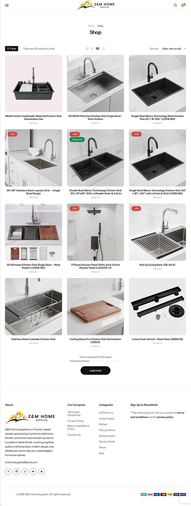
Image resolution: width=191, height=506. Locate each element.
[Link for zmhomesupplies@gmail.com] (21, 462)
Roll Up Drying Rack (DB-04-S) (158, 264)
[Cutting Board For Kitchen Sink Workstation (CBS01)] (95, 306)
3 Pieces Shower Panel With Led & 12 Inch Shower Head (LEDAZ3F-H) (95, 266)
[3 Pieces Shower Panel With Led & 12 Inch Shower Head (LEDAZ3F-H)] (95, 232)
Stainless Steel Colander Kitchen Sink (33, 339)
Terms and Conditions (74, 414)
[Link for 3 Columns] (92, 48)
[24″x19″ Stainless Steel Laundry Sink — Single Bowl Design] (33, 157)
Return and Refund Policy (78, 427)
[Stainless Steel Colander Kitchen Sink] (33, 306)
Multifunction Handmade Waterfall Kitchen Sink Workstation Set (33, 118)
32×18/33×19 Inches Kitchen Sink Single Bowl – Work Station (95, 118)
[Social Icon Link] (8, 471)
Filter (11, 48)
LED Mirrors (106, 412)
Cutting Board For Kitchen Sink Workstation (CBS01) (95, 341)
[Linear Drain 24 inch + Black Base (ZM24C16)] (157, 306)
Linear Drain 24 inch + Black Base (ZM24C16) (157, 339)
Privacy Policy (76, 420)
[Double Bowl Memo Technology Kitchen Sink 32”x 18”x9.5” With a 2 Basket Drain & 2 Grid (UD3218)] (95, 157)
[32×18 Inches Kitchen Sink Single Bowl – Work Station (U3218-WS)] (33, 232)
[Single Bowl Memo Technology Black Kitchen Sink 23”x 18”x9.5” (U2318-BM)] (157, 83)
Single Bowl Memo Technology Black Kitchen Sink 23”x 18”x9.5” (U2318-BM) (157, 118)
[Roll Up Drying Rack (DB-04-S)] (157, 232)
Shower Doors (107, 435)
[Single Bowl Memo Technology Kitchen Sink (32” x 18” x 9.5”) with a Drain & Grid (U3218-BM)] (157, 157)
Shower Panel (107, 441)
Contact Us (74, 434)
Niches (103, 424)
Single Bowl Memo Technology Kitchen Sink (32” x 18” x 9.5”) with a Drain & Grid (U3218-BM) (157, 192)
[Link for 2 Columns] (87, 48)
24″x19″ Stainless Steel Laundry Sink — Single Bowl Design (33, 192)
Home (91, 25)
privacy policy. (165, 417)
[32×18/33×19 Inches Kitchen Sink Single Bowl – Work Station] (95, 83)
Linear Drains (106, 418)
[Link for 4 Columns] (97, 48)
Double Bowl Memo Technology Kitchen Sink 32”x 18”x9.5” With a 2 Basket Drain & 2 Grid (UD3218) (95, 192)
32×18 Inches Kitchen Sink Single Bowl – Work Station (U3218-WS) (33, 266)
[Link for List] (103, 48)
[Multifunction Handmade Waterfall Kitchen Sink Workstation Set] (33, 83)
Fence (102, 447)
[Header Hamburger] (8, 5)
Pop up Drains (107, 430)
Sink (101, 453)
